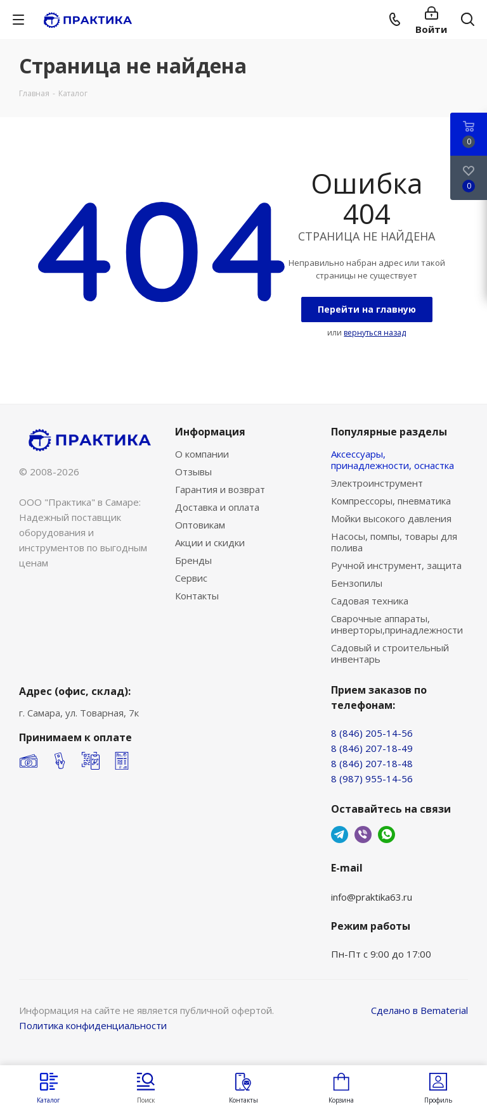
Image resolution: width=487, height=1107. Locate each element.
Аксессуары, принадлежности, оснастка (392, 459)
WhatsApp (386, 834)
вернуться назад (375, 332)
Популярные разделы (389, 432)
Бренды (193, 560)
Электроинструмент (377, 483)
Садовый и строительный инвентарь (390, 653)
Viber (363, 834)
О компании (202, 453)
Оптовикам (200, 524)
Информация (210, 432)
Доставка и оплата (217, 507)
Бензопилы (356, 583)
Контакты (197, 595)
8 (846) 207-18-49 (372, 748)
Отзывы (193, 471)
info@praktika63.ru (371, 897)
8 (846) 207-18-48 (372, 763)
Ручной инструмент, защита (396, 565)
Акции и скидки (210, 542)
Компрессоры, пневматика (391, 500)
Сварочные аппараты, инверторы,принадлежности (397, 624)
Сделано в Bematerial (419, 1010)
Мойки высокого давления (391, 518)
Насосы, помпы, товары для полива (394, 542)
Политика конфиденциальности (93, 1025)
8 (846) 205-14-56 (372, 733)
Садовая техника (369, 600)
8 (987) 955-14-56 (372, 778)
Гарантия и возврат (220, 489)
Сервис (191, 578)
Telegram (339, 834)
